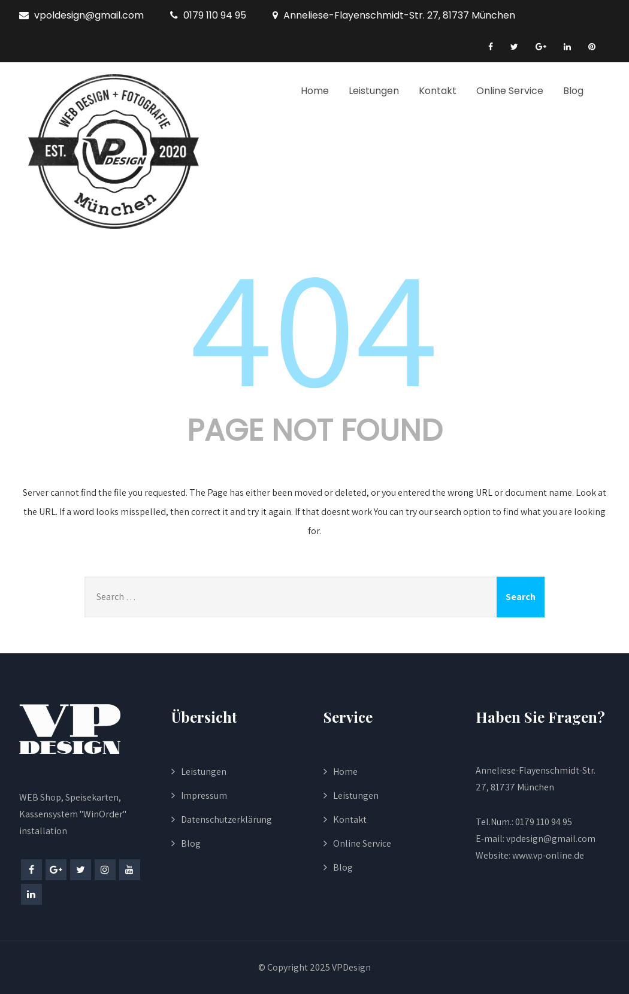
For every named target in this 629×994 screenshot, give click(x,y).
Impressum (204, 795)
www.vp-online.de (547, 855)
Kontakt (437, 91)
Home (315, 91)
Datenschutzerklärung (226, 819)
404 (314, 324)
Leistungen (374, 91)
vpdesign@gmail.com (550, 838)
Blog (573, 91)
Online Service (509, 91)
